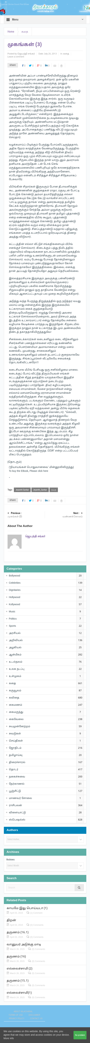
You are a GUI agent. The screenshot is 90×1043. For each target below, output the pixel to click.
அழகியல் (15, 647)
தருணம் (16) (16, 956)
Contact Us (36, 1018)
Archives (10, 859)
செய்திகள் (16, 740)
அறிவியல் (16, 640)
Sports (12, 626)
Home (11, 31)
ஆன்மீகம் (15, 654)
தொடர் (13, 769)
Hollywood (14, 597)
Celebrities (15, 583)
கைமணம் (15, 705)
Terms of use (16, 1015)
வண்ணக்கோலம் (64, 514)
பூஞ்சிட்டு (15, 791)
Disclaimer (34, 1015)
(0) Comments (37, 925)
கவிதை (14, 697)
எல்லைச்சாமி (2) (19, 968)
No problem (80, 1035)
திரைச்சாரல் (17, 762)
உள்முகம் (15, 676)
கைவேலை (16, 719)
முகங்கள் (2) (26, 514)
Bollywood (14, 575)
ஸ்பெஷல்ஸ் (17, 819)
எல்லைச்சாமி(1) (19, 993)
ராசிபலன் (15, 805)
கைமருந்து (16, 712)
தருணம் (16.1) (17, 932)
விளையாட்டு (17, 812)
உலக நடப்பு (16, 669)
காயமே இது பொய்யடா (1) (27, 908)
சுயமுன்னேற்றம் (19, 726)
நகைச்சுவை (17, 776)
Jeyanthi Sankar (22, 489)
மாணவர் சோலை (20, 798)
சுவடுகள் (15, 733)
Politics (13, 618)
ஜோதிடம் (15, 748)
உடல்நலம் (15, 661)
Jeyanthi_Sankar (40, 489)
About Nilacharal (23, 1011)
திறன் (11, 920)
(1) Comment (36, 913)
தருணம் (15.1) (17, 980)
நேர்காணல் (16, 784)
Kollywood (14, 604)
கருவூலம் (15, 690)
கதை (24, 31)
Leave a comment (16, 57)
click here (43, 471)
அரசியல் (15, 633)
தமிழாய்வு (15, 755)
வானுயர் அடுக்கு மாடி (24, 944)
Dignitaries (15, 590)
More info (9, 1038)
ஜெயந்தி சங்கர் (26, 54)
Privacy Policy (16, 1018)
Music (12, 611)
